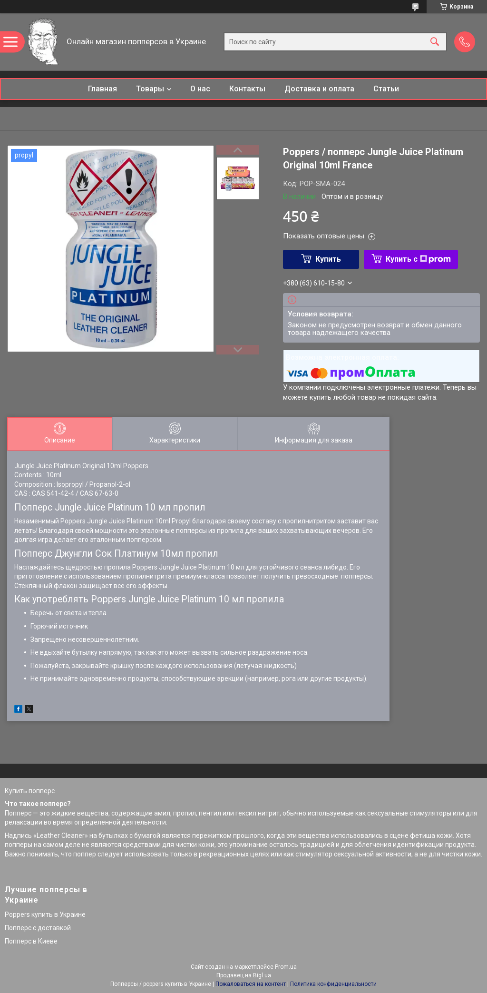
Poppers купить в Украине (45, 914)
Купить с (418, 259)
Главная (102, 88)
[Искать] (434, 42)
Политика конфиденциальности (333, 984)
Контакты (247, 88)
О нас (200, 88)
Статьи (386, 88)
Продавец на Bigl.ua (243, 975)
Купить (328, 259)
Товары (150, 88)
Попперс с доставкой (38, 928)
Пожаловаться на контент (250, 984)
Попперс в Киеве (31, 941)
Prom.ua (286, 967)
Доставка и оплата (319, 88)
